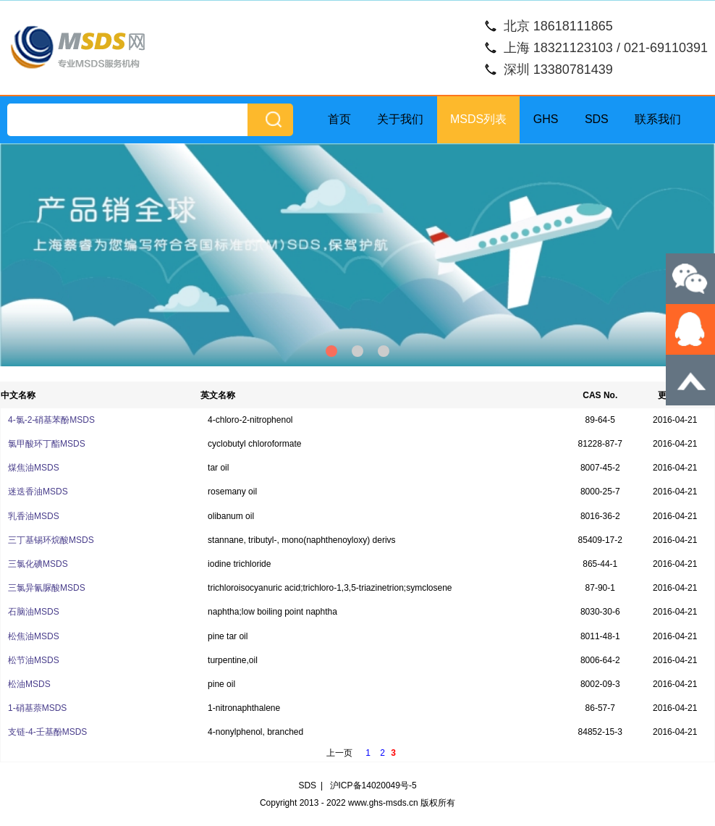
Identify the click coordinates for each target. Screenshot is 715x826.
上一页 (339, 753)
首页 (339, 119)
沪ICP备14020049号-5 (373, 785)
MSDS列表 (478, 119)
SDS (597, 119)
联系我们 (658, 119)
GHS (546, 119)
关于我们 (400, 119)
